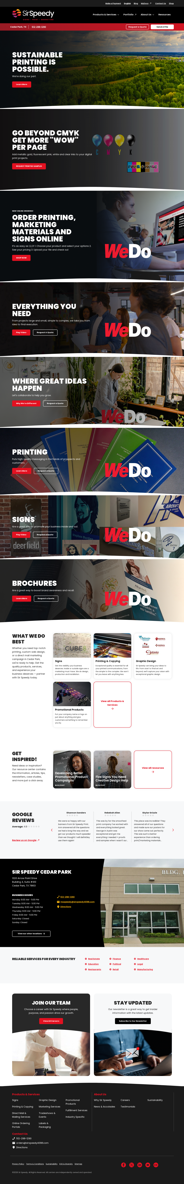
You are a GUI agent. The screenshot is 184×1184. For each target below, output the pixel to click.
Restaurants (94, 969)
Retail (116, 969)
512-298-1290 (39, 26)
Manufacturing (145, 969)
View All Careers (51, 1021)
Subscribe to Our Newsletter (133, 1021)
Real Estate (94, 958)
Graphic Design (146, 661)
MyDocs (144, 3)
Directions (63, 906)
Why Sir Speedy (103, 1100)
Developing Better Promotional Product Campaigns (71, 777)
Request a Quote (137, 26)
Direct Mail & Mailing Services (21, 1115)
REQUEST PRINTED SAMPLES (29, 166)
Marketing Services (49, 1106)
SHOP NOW (21, 258)
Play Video (21, 332)
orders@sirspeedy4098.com (30, 1143)
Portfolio (128, 14)
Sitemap (78, 1164)
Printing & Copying (108, 661)
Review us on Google (24, 840)
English (127, 3)
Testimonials (128, 1106)
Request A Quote (45, 332)
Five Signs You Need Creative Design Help (112, 779)
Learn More (21, 84)
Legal (140, 964)
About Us (146, 14)
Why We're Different (26, 403)
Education (93, 964)
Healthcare (143, 958)
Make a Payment (113, 3)
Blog (136, 3)
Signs (58, 661)
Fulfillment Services (76, 1110)
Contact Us (160, 3)
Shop (171, 3)
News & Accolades (104, 1106)
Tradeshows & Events (47, 1115)
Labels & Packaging (45, 1125)
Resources (164, 14)
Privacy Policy (18, 1164)
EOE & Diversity (66, 1164)
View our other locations (30, 933)
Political (117, 964)
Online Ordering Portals (21, 1125)
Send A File (162, 26)
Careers (125, 1100)
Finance (117, 958)
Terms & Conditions (35, 1164)
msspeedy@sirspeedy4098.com (75, 902)
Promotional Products (69, 709)
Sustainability (155, 1100)
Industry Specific (75, 1116)
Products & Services (104, 14)
